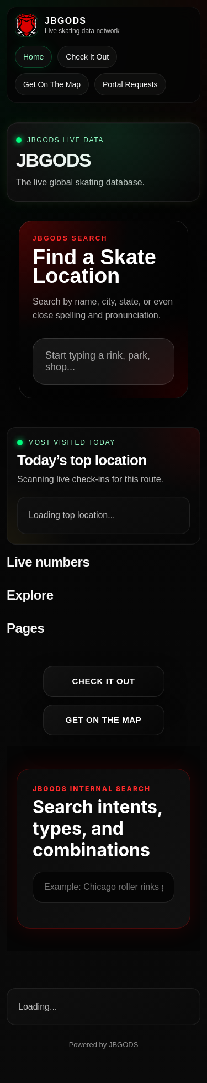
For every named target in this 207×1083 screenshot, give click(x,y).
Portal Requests (130, 84)
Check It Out (87, 56)
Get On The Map (52, 84)
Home (33, 56)
